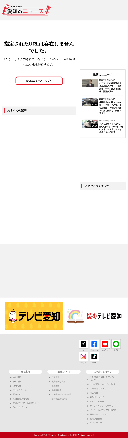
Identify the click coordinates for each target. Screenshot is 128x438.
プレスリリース (20, 390)
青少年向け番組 (58, 381)
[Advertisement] (91, 10)
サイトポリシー (97, 401)
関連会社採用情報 (21, 399)
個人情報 (94, 393)
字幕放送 (55, 386)
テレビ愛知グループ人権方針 (103, 384)
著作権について (97, 397)
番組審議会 (56, 390)
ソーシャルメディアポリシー (103, 406)
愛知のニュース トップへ (39, 81)
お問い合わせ (96, 419)
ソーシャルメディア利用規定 (103, 410)
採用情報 (17, 386)
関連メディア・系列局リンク (26, 403)
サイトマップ (96, 423)
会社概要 (17, 377)
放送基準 (55, 377)
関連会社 (17, 394)
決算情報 (17, 381)
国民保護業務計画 (59, 399)
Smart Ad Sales (20, 407)
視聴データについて (99, 414)
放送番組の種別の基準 (61, 394)
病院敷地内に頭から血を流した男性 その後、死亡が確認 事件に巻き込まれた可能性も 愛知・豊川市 (110, 107)
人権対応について (98, 388)
